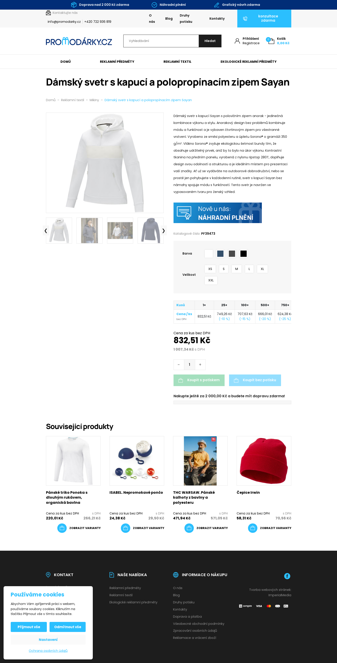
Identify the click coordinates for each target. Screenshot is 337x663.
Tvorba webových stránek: (270, 590)
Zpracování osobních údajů (195, 630)
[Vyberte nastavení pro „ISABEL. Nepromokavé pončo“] (142, 528)
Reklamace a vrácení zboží (194, 638)
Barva (187, 253)
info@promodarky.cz (64, 21)
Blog (169, 18)
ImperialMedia (280, 595)
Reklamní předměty (117, 61)
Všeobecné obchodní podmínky (198, 623)
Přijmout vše (29, 627)
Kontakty (217, 18)
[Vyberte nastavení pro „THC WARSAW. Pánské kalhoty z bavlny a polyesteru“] (206, 528)
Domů (65, 61)
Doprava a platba (187, 616)
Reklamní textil (177, 61)
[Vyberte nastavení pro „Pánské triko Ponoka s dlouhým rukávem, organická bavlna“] (79, 528)
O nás (152, 18)
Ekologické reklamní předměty (249, 61)
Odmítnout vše (67, 627)
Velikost (189, 274)
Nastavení (48, 639)
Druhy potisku (186, 18)
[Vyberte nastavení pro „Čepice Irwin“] (269, 528)
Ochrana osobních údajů (48, 650)
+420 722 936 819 (97, 21)
